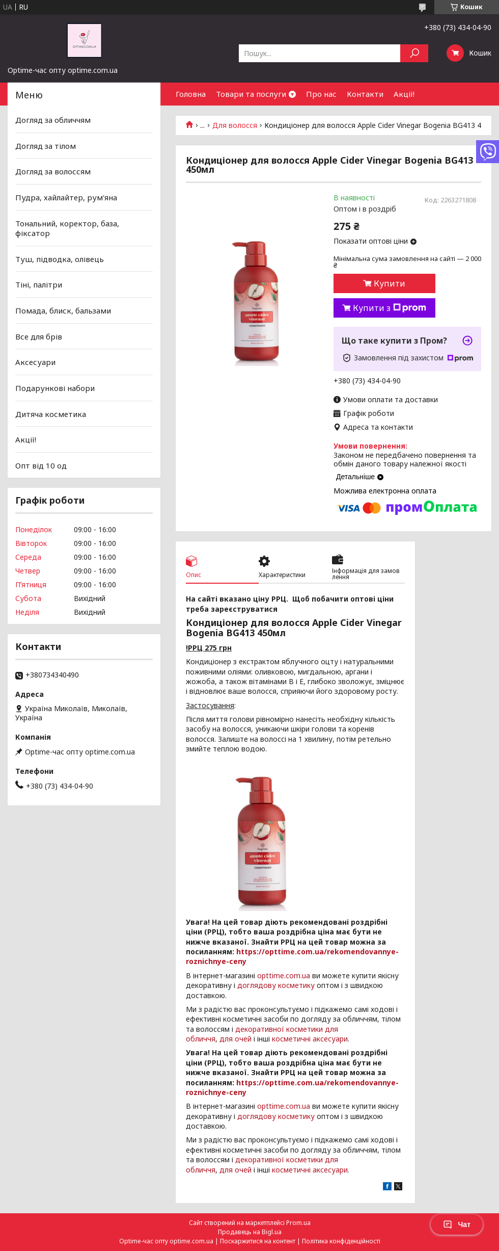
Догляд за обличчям (53, 120)
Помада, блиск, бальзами (63, 310)
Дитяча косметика (50, 413)
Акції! (404, 94)
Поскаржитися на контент (257, 1241)
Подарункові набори (55, 388)
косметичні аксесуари (310, 1039)
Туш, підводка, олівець (59, 259)
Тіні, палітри (38, 284)
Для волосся (234, 125)
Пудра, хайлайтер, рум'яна (66, 197)
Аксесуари (35, 362)
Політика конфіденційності (341, 1241)
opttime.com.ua (283, 975)
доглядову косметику (276, 985)
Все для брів (38, 336)
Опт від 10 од (41, 465)
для (226, 1039)
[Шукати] (414, 53)
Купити (389, 283)
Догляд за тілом (45, 146)
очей (243, 1039)
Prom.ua (298, 1222)
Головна (191, 94)
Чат (456, 1224)
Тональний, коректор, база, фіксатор (67, 228)
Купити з (389, 308)
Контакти (365, 94)
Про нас (321, 94)
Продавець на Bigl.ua (250, 1232)
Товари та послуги (251, 94)
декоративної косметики (279, 1029)
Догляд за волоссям (53, 171)
